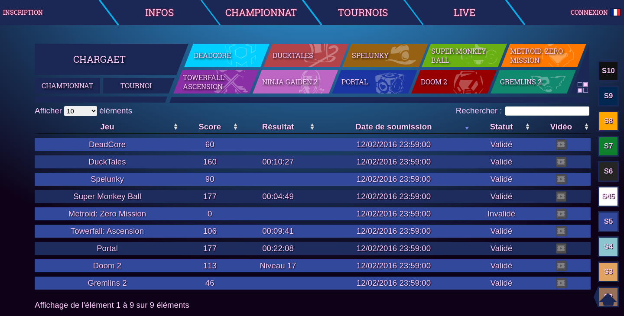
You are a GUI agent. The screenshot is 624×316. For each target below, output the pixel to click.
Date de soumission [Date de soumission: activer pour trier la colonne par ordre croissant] (393, 126)
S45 (608, 196)
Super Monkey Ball (458, 55)
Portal (354, 81)
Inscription (23, 12)
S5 (608, 221)
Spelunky (370, 55)
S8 (608, 121)
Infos (159, 12)
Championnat (261, 12)
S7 (608, 146)
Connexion (596, 12)
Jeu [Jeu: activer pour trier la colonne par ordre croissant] (107, 126)
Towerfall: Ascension (204, 82)
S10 (608, 71)
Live (464, 12)
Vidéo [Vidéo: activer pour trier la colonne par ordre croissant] (561, 126)
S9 (608, 96)
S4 (608, 246)
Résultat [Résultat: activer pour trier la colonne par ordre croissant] (278, 126)
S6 (608, 171)
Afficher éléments (83, 110)
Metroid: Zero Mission (536, 55)
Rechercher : (522, 110)
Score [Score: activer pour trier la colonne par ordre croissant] (209, 126)
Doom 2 (434, 81)
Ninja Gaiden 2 (290, 81)
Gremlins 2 (521, 81)
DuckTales (293, 55)
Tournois (363, 12)
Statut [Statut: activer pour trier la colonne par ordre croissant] (501, 126)
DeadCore (212, 55)
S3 (608, 272)
